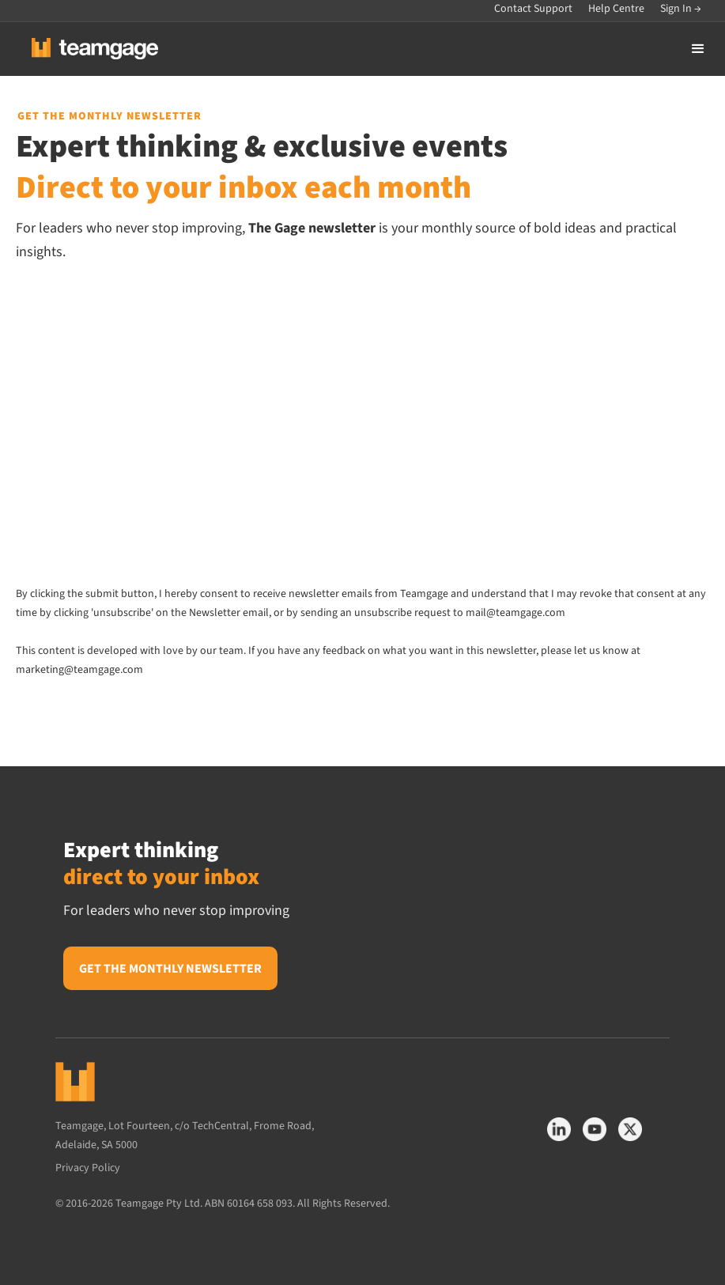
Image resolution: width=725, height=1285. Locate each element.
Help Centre (616, 9)
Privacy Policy (91, 1168)
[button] (698, 49)
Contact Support (533, 9)
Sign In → (680, 9)
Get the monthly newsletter (170, 968)
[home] (83, 48)
